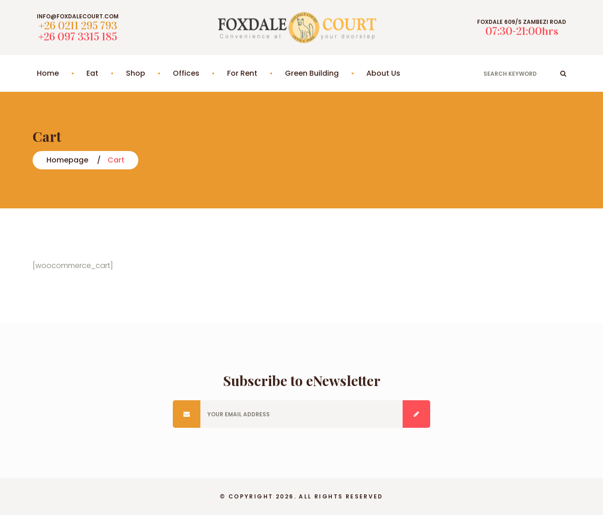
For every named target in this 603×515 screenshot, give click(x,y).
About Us (383, 73)
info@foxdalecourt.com (78, 16)
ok (563, 73)
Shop (135, 73)
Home (48, 73)
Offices (186, 73)
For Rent (242, 73)
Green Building (312, 73)
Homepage (67, 160)
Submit (416, 414)
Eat (92, 73)
